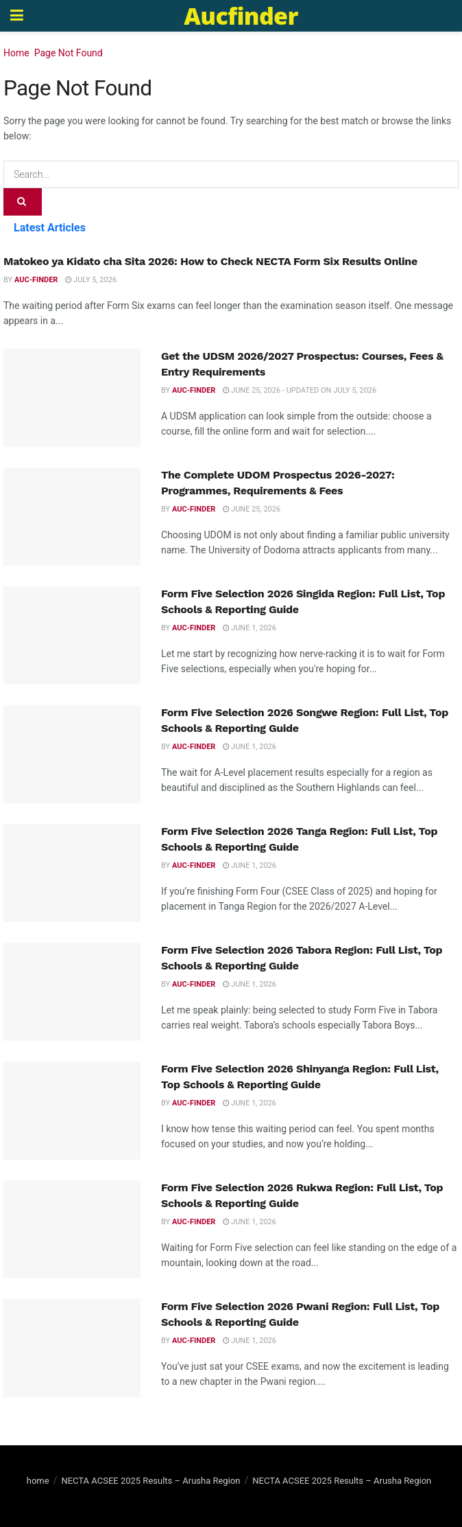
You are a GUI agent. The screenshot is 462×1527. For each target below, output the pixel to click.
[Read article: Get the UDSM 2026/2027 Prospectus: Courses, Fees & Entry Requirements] (72, 398)
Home (16, 52)
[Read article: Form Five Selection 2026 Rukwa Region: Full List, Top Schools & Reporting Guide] (72, 1229)
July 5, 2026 (91, 279)
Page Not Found (68, 52)
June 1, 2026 (249, 627)
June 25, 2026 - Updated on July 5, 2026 (299, 390)
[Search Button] (22, 202)
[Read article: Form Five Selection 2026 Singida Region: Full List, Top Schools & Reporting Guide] (72, 635)
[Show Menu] (16, 16)
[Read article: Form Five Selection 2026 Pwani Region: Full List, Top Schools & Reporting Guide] (72, 1348)
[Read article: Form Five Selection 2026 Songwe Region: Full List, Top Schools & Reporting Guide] (72, 754)
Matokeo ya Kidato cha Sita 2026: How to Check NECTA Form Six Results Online (210, 261)
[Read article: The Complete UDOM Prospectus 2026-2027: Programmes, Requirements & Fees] (72, 517)
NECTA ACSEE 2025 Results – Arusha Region (150, 1481)
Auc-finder (36, 279)
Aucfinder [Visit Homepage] (240, 15)
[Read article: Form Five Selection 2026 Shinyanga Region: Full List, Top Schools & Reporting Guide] (72, 1110)
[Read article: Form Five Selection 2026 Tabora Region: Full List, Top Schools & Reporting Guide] (72, 992)
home (38, 1481)
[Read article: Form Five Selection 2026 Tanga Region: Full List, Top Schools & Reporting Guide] (72, 873)
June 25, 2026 (251, 509)
